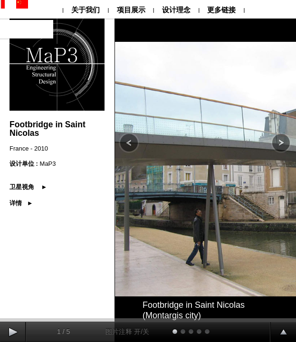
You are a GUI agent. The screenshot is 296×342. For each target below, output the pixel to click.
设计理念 (176, 10)
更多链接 (221, 10)
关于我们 (85, 10)
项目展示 (131, 10)
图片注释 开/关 (127, 331)
